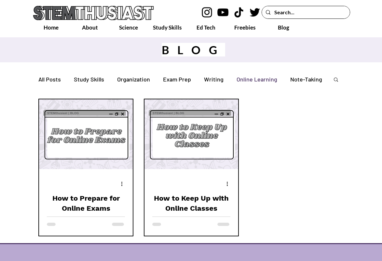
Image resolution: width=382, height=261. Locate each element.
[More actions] (124, 184)
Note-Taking (306, 79)
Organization (133, 79)
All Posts (49, 79)
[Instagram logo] (207, 12)
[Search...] (305, 12)
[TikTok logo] (239, 12)
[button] (336, 80)
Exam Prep (177, 79)
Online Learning (257, 79)
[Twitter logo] (255, 12)
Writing (214, 79)
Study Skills (89, 79)
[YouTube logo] (223, 12)
